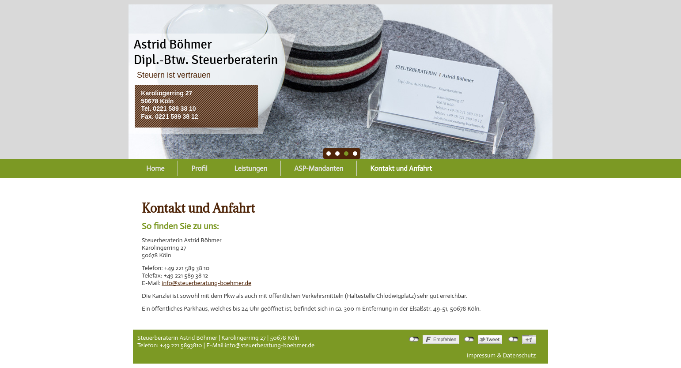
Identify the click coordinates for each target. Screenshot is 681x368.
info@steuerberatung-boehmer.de (206, 283)
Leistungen (251, 168)
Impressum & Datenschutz (501, 355)
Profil (199, 168)
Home (155, 168)
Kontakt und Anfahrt (401, 168)
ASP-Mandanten (318, 168)
